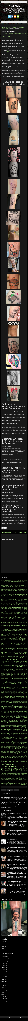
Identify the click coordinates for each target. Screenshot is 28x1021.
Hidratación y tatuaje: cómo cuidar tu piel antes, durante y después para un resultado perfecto (16, 874)
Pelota (3, 732)
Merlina (2, 712)
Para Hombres (22, 728)
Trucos (9, 775)
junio (4, 965)
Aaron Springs (8, 581)
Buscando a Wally (22, 606)
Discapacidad (20, 638)
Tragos (16, 774)
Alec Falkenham (24, 584)
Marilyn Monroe (18, 707)
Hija (7, 674)
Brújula (5, 606)
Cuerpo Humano (7, 630)
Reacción (25, 742)
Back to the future (23, 595)
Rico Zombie (10, 746)
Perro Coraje (22, 732)
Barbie (26, 596)
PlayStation (3, 738)
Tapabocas (8, 763)
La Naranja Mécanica (8, 693)
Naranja (5, 720)
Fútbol (2, 664)
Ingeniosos (25, 679)
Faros (26, 653)
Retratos (25, 745)
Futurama (5, 664)
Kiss (11, 691)
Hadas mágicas (4, 670)
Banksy (23, 596)
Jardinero (7, 686)
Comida (20, 624)
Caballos (6, 607)
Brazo (17, 604)
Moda (26, 715)
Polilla (14, 738)
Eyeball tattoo (11, 653)
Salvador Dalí (16, 750)
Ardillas (26, 590)
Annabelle (15, 589)
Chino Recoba (8, 618)
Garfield (13, 665)
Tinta (2, 773)
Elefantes (17, 647)
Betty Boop (7, 600)
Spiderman (3, 757)
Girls (26, 666)
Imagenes (24, 678)
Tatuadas (19, 764)
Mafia (20, 703)
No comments (9, 36)
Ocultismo (19, 724)
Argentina (3, 591)
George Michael (14, 666)
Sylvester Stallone (18, 761)
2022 (18, 580)
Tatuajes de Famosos (5, 768)
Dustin (14, 642)
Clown (18, 621)
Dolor (5, 640)
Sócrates (2, 756)
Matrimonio (3, 711)
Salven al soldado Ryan (23, 750)
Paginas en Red (8, 1019)
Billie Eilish (14, 600)
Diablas (5, 637)
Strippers (5, 760)
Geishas (2, 666)
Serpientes (6, 753)
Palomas (25, 726)
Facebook (16, 653)
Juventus (23, 689)
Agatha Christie (17, 582)
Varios (22, 778)
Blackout (2, 602)
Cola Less (12, 622)
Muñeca (25, 717)
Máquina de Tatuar (14, 706)
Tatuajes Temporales (14, 768)
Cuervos (12, 630)
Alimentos (3, 586)
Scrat (5, 752)
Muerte (4, 717)
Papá (10, 727)
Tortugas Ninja (8, 774)
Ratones (18, 742)
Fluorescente (3, 658)
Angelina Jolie (3, 589)
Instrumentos (3, 682)
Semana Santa (13, 752)
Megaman (23, 711)
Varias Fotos (18, 778)
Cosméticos (7, 626)
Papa (8, 727)
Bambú (13, 596)
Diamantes (12, 637)
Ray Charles (22, 742)
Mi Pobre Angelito (24, 712)
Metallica (11, 712)
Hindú (15, 674)
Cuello (20, 629)
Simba (22, 753)
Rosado (10, 748)
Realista (22, 743)
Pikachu (16, 734)
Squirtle (6, 757)
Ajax (1, 584)
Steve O (5, 758)
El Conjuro (24, 643)
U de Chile (21, 775)
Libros (9, 697)
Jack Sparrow (13, 684)
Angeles (25, 587)
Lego (18, 694)
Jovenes (26, 688)
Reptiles (22, 744)
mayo (4, 967)
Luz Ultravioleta (15, 702)
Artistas (12, 593)
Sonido (19, 756)
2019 (16, 580)
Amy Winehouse (20, 586)
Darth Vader (15, 631)
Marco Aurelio (3, 707)
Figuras (6, 656)
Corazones (21, 625)
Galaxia (9, 664)
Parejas (10, 729)
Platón (20, 737)
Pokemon (10, 738)
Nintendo (2, 722)
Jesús (13, 687)
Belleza (19, 599)
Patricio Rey (22, 729)
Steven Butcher (10, 758)
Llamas (13, 698)
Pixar (11, 737)
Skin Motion (20, 755)
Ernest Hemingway (8, 649)
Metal (8, 712)
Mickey (16, 713)
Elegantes (20, 647)
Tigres (23, 772)
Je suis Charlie (24, 686)
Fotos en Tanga (21, 660)
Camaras (5, 608)
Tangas (2, 763)
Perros (26, 732)
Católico (17, 613)
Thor (16, 772)
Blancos (20, 602)
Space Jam (25, 756)
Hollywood (12, 675)
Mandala (8, 705)
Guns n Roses (18, 669)
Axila (10, 595)
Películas (25, 730)
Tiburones (19, 772)
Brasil (10, 604)
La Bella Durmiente (4, 692)
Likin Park (13, 697)
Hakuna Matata (10, 670)
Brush (8, 606)
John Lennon (6, 688)
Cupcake (23, 630)
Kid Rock (5, 691)
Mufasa (7, 717)
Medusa (20, 711)
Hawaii (16, 671)
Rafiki (4, 742)
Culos (21, 630)
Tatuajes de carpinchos (8, 31)
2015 (10, 580)
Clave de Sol (6, 621)
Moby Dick (23, 715)
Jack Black (4, 684)
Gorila (15, 668)
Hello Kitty (10, 673)
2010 (4, 580)
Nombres (11, 722)
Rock (13, 747)
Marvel (4, 710)
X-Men (6, 784)
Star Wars (14, 757)
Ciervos (15, 619)
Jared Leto (10, 686)
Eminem (5, 648)
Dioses (16, 638)
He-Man (25, 671)
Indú (17, 679)
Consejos (8, 625)
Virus (4, 782)
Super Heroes (8, 761)
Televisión (12, 769)
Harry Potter (11, 671)
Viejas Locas (8, 780)
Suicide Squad (18, 760)
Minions (8, 715)
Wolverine (14, 783)
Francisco (2, 661)
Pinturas (12, 736)
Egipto (7, 643)
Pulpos (14, 741)
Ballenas (8, 596)
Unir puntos (8, 777)
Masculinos (24, 710)
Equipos (2, 649)
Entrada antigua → (23, 532)
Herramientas (3, 674)
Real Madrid (3, 743)
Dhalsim (6, 635)
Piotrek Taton (16, 736)
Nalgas (23, 719)
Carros (7, 612)
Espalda (3, 651)
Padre (10, 726)
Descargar (13, 634)
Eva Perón (2, 653)
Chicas (13, 617)
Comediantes (13, 624)
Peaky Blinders (14, 730)
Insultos (7, 682)
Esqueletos (21, 651)
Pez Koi (20, 733)
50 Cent (3, 581)
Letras (17, 696)
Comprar (23, 624)
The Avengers (18, 770)
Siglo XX (13, 753)
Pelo (1, 732)
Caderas (17, 607)
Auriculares (9, 594)
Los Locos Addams (22, 700)
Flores (25, 656)
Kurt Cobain (25, 691)
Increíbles (2, 679)
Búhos (17, 606)
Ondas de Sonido (11, 725)
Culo (19, 630)
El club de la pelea (18, 643)
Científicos (11, 619)
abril (4, 969)
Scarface (2, 752)
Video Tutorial (16, 779)
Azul (19, 595)
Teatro (26, 768)
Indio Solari (10, 679)
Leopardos (13, 696)
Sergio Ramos (25, 752)
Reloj (16, 744)
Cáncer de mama (24, 608)
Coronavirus (3, 626)
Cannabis (9, 609)
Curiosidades (3, 631)
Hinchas (12, 674)
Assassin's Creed (17, 593)
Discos (23, 638)
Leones (9, 696)
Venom (6, 779)
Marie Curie (8, 707)
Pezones (23, 733)
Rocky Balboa (17, 747)
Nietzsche (14, 721)
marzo (4, 971)
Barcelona (6, 598)
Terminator (2, 770)
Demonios (25, 633)
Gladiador (2, 668)
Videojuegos (21, 779)
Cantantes (14, 609)
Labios (26, 693)
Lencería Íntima (24, 694)
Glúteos (5, 668)
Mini (6, 715)
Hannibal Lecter (20, 670)
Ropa (8, 748)
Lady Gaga (5, 694)
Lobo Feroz (16, 698)
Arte (26, 591)
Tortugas (2, 774)
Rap (9, 742)
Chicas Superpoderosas (20, 617)
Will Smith (5, 783)
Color (8, 624)
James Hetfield (24, 684)
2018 (3, 988)
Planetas (16, 737)
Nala (20, 718)
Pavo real (6, 730)
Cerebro (11, 614)
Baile (5, 596)
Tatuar (20, 768)
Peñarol (14, 732)
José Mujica (22, 688)
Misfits (14, 715)
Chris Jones (19, 618)
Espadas (25, 649)
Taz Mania (23, 768)
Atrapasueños (3, 594)
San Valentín (6, 751)
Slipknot (25, 755)
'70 (1, 580)
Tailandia (23, 761)
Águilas (23, 582)
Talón (26, 761)
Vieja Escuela (3, 780)
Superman (13, 761)
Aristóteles (12, 591)
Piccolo (2, 734)
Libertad (6, 697)
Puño (21, 741)
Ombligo (6, 725)
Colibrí (21, 622)
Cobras (20, 621)
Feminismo (19, 655)
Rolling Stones (24, 747)
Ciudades (2, 621)
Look (26, 698)
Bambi (11, 596)
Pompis (20, 738)
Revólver (2, 746)
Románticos (5, 748)
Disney (10, 639)
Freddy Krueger (24, 661)
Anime (12, 589)
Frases (11, 661)
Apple (13, 590)
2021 (3, 981)
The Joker (5, 772)
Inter (23, 682)
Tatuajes (7, 28)
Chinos (11, 618)
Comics (17, 624)
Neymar (5, 721)
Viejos (11, 780)
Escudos (18, 649)
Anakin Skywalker (4, 587)
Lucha (26, 701)
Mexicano (15, 712)
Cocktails (2, 622)
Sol (10, 756)
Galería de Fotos (9, 27)
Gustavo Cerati (24, 669)
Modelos (2, 716)
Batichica (25, 598)
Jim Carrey (16, 687)
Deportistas (8, 634)
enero (4, 976)
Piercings (7, 734)
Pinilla (2, 736)
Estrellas (20, 652)
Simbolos (25, 753)
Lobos (20, 698)
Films (9, 656)
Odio (22, 724)
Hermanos (25, 673)
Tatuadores (24, 765)
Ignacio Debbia (16, 678)
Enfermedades (18, 648)
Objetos (11, 724)
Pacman (7, 726)
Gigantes (19, 666)
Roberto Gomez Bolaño (5, 747)
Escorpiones (14, 649)
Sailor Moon (5, 750)
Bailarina (2, 596)
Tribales (2, 775)
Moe (4, 716)
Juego (2, 689)
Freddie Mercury (18, 661)
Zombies (22, 784)
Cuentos (23, 629)
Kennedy (2, 691)
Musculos (2, 718)
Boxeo (4, 604)
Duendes (6, 642)
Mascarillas (11, 710)
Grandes (23, 668)
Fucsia (23, 662)
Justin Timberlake (18, 689)
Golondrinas (12, 668)
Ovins (24, 725)
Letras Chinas (20, 696)
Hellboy (6, 673)
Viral (26, 780)
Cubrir (17, 629)
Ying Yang (12, 784)
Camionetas (15, 608)
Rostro (19, 748)
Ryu (24, 748)
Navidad (17, 720)
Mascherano (16, 710)
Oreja (15, 725)
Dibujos (16, 637)
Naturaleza (13, 720)
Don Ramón (9, 640)
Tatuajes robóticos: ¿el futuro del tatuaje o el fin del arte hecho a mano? (17, 857)
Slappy (23, 755)
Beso (2, 600)
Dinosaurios (5, 638)
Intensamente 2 (19, 682)
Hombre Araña (21, 675)
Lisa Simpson (5, 698)
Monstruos (13, 716)
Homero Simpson (14, 677)
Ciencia (7, 619)
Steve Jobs (2, 758)
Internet (8, 683)
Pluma (6, 738)
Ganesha (7, 665)
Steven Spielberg (16, 758)
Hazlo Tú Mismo (21, 671)
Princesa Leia (24, 739)
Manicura (15, 705)
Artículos (8, 593)
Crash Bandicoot (24, 626)
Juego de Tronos (6, 689)
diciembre (5, 949)
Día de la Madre (11, 635)
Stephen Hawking (19, 757)
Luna (11, 702)
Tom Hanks (15, 773)
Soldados (13, 756)
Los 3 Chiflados (9, 700)
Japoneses (3, 686)
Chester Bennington (13, 616)
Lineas (21, 697)
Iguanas (20, 678)
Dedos (12, 633)
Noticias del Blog (23, 722)
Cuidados (16, 630)
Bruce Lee (2, 606)
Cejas (22, 613)
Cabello (10, 607)
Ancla (16, 587)
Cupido (26, 630)
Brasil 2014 (13, 604)
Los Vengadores (22, 701)
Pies (14, 734)
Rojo (21, 747)
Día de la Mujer (17, 635)
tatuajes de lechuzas (7, 52)
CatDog (14, 613)
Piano (26, 733)
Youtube (15, 784)
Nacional (17, 718)
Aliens (26, 585)
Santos (19, 751)
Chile (26, 617)
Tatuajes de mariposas (12, 839)
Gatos (16, 665)
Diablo (8, 637)
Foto (13, 658)
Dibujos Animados (22, 637)
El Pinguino (7, 645)
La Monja (2, 693)
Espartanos (17, 651)
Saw (26, 751)
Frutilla (20, 662)
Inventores (13, 683)
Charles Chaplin (22, 614)
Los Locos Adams (16, 700)
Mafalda (17, 703)
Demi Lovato (20, 633)
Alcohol (20, 584)
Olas (26, 724)
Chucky (23, 618)
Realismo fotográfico (16, 743)
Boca (9, 603)
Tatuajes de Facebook (22, 766)
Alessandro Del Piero (4, 585)
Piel (4, 734)
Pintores (8, 736)
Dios (12, 638)
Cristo (2, 629)
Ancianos (13, 587)
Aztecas (16, 595)
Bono (23, 603)
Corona (25, 625)
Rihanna (14, 746)
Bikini (10, 600)
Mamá (2, 705)
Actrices (7, 582)
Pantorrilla (3, 727)
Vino (21, 780)
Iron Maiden (20, 683)
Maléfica (25, 703)
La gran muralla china (23, 692)
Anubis (7, 590)
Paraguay (7, 729)
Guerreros (10, 669)
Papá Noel (13, 727)
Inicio (3, 26)
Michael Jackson (4, 713)
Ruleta (22, 748)
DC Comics (25, 631)
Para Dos (17, 727)
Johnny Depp (11, 688)
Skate (16, 755)
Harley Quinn (6, 671)
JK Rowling (22, 687)
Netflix (2, 721)
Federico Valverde (4, 655)
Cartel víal (13, 612)
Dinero (2, 638)
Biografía (17, 600)
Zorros (25, 784)
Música (5, 719)
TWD (18, 775)
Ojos (24, 724)
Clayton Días (11, 621)
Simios (2, 755)
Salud (12, 750)
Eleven (24, 647)
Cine (23, 619)
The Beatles (23, 770)
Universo (12, 777)
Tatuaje (7, 767)
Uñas (16, 777)
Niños (5, 722)
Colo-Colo (23, 622)
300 (26, 580)
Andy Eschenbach (20, 587)
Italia (2, 684)
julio (4, 963)
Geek (26, 665)
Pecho (21, 730)
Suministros (23, 760)
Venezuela (2, 779)
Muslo (9, 719)
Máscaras (7, 710)
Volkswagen (8, 782)
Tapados (13, 763)
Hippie (22, 674)
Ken (26, 689)
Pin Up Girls (21, 734)
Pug (12, 741)
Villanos (14, 780)
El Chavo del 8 (12, 643)
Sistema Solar (12, 755)
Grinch (2, 669)
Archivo (16, 790)
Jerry (6, 687)
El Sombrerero (7, 647)
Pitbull (8, 737)
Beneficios (25, 599)
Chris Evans (15, 618)
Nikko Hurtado (19, 721)
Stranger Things (21, 758)
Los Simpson (16, 701)
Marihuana (13, 707)
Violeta (24, 780)
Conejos (5, 625)
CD (20, 613)
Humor (12, 678)
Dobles (2, 640)
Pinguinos (25, 734)
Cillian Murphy (19, 619)
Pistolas (5, 737)
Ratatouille (14, 742)
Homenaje (9, 677)
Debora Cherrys (7, 633)
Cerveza (17, 614)
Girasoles (23, 666)
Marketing (20, 708)
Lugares (2, 702)
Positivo (6, 739)
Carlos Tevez (21, 611)
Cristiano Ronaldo (14, 628)
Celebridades (25, 613)
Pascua (18, 729)
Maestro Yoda (12, 703)
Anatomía (9, 587)
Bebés (5, 599)
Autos (20, 594)
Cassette (7, 613)
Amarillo (9, 586)
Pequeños (18, 732)
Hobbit (6, 675)
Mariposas (5, 708)
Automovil (17, 594)
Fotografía (2, 660)
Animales (7, 26)
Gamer (5, 665)
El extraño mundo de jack (9, 644)
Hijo (9, 674)
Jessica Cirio (9, 687)
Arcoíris (23, 590)
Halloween (15, 670)
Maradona (20, 706)
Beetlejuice (13, 599)
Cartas (10, 612)
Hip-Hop (19, 674)
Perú (11, 733)
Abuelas (26, 581)
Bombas (17, 603)
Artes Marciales (3, 593)
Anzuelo (10, 590)
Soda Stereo (7, 756)
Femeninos (13, 655)
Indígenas (6, 679)
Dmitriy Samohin (24, 639)
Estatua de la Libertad (11, 652)
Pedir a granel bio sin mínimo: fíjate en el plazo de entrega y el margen (16, 848)
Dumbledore (11, 642)
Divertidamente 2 (15, 639)
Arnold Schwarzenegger (21, 591)
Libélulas (2, 697)
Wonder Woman (19, 783)
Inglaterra (3, 681)
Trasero (19, 774)
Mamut (5, 705)
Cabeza (13, 607)
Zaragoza (18, 784)
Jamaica (20, 684)
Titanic (9, 773)
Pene (12, 732)
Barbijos (2, 598)
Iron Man (24, 683)
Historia (25, 674)
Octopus (14, 724)
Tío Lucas (4, 773)
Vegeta (25, 778)
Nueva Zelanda (7, 724)
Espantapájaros (8, 651)
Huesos (24, 677)
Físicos (17, 656)
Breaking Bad (21, 604)
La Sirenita (15, 693)
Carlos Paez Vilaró (16, 611)
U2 (23, 775)
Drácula (20, 640)
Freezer (7, 662)
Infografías (20, 679)
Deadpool (2, 633)
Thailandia (14, 770)
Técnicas (2, 769)
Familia (20, 653)
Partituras (15, 729)
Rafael (2, 742)
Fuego (26, 662)
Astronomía (23, 593)
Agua (21, 582)
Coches (23, 621)
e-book (17, 642)
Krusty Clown (20, 691)
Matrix (6, 711)
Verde (12, 779)
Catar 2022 (11, 613)
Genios (5, 666)
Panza (6, 727)
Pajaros (19, 726)
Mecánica (16, 711)
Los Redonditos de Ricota (8, 701)
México (18, 712)
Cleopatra (14, 621)
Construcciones (13, 625)
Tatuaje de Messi (6, 899)
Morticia (24, 716)
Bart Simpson (13, 598)
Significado (15, 27)
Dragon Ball (24, 640)
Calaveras (21, 607)
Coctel (5, 622)
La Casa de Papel (11, 692)
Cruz (9, 629)
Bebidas (9, 599)
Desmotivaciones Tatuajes (21, 634)
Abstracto (22, 581)
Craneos (20, 626)
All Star (6, 586)
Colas (15, 622)
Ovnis (26, 725)
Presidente (19, 739)
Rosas (16, 748)
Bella (16, 599)
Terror (6, 770)
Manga (11, 705)
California (25, 607)
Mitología (17, 715)
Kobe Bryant (15, 691)
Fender (22, 655)
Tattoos (3, 28)
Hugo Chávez (6, 678)
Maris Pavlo (10, 708)
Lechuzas (12, 694)
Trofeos (6, 775)
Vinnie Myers (18, 780)
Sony (22, 756)
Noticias (18, 722)
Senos (17, 752)
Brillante (25, 604)
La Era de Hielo (16, 692)
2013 (6, 580)
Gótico (19, 668)
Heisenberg (2, 673)
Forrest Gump (9, 658)
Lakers (8, 694)
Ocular (16, 724)
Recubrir (25, 743)
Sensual (20, 752)
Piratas (21, 736)
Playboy (26, 737)
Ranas (7, 742)
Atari (26, 593)
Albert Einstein (15, 584)
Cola (9, 622)
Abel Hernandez (18, 581)
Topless (23, 773)
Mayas (13, 711)
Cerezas (14, 614)
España (12, 651)
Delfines (15, 633)
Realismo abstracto (9, 743)
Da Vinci (7, 631)
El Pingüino (12, 645)
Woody (23, 783)
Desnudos (3, 635)
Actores (4, 582)
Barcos (9, 598)
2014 (8, 580)
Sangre (11, 751)
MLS (20, 715)
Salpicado (9, 750)
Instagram (25, 681)
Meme (26, 711)
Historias (2, 675)
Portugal (2, 739)
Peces (18, 730)
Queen (24, 741)
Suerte (8, 760)
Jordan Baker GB (17, 688)
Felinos (8, 655)
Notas (15, 722)
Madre (23, 702)
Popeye (25, 738)
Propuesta (6, 741)
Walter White (18, 782)
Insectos (15, 681)
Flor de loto (21, 656)
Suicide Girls (12, 760)
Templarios (20, 769)
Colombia (4, 624)
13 (2, 580)
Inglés (6, 681)
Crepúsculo (5, 628)
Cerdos (9, 614)
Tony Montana (19, 773)
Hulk (9, 678)
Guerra (6, 669)
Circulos (26, 619)
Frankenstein (6, 661)
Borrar (2, 604)
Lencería (20, 694)
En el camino (9, 648)
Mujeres (18, 717)
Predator (15, 739)
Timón (26, 772)
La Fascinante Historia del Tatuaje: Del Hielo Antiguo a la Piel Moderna (17, 822)
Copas (17, 625)
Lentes (6, 696)
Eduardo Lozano (21, 642)
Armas (15, 591)
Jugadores (12, 690)
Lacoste (2, 694)
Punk (19, 741)
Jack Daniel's (9, 684)
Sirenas (8, 755)
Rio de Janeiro (18, 746)
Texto (11, 770)
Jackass (18, 684)
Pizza (13, 737)
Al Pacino (4, 584)
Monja (7, 716)
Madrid (8, 703)
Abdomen (13, 581)
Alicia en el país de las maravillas (17, 585)
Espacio (21, 649)
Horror (19, 677)
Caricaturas (10, 611)
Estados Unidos (4, 652)
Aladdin (8, 584)
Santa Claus (15, 751)
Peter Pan (17, 733)
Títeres (12, 773)
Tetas (8, 770)
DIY (19, 639)
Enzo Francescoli (24, 648)
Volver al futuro (12, 782)
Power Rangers (10, 739)
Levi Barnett (25, 696)
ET (26, 652)
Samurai (2, 751)
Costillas (10, 626)
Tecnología (7, 769)
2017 (14, 580)
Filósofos (11, 656)
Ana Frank (25, 586)
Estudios (24, 652)
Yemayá (9, 784)
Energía (13, 648)
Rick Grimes (6, 746)
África (13, 582)
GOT (17, 668)
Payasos (9, 730)
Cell (4, 614)
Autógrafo (12, 594)
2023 (21, 580)
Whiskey (25, 782)
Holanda (8, 675)
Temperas (16, 769)
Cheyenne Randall (21, 616)
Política (16, 738)
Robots (10, 747)
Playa (23, 737)
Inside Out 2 (20, 681)
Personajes (3, 733)
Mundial (21, 717)
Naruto (9, 720)
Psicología (9, 741)
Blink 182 (24, 602)
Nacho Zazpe (13, 718)
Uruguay (19, 777)
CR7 (17, 626)
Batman (2, 599)
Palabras (22, 726)
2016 (12, 580)
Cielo (4, 619)
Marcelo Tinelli (24, 706)
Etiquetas (10, 790)
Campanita (19, 608)
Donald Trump (13, 640)
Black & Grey (25, 600)
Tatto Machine (19, 763)
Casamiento (25, 612)
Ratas (11, 742)
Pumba (17, 741)
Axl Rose (12, 595)
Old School (3, 725)
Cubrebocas (14, 629)
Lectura (15, 694)
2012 (3, 1001)
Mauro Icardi (10, 711)
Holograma (16, 675)
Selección (8, 752)
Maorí (2, 706)
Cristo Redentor (5, 629)
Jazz (15, 686)
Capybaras (11, 26)
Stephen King (25, 757)
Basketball (22, 598)
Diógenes (9, 638)
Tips (7, 773)
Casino (2, 613)
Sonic (16, 756)
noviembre (5, 952)
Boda (11, 603)
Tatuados (2, 766)
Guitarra (14, 669)
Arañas (16, 590)
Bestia (4, 600)
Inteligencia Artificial (13, 682)
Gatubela (18, 665)
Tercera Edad (25, 769)
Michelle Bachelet (11, 713)
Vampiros (13, 778)
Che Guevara (5, 616)
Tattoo (25, 763)
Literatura (9, 698)
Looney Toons (3, 700)
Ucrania (26, 775)
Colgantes (17, 622)
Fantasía (23, 653)
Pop (23, 738)
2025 (3, 944)
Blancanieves (6, 602)
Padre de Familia (14, 726)
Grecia (26, 668)
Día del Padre (22, 635)
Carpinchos (16, 26)
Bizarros (21, 600)
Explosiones (7, 653)
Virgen (2, 782)
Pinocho (5, 736)
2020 (3, 983)
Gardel (10, 665)
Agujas (26, 582)
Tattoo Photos (21, 27)
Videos (25, 779)
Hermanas (21, 673)
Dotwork (17, 640)
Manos (25, 705)
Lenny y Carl (3, 696)
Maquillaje (8, 706)
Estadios (25, 651)
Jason (13, 686)
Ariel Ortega (7, 591)
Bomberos (20, 603)
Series (2, 753)
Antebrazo (20, 589)
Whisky (2, 783)
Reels (7, 744)
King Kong (9, 691)
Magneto (22, 703)
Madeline (20, 702)
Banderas (20, 596)
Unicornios (3, 777)
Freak (14, 661)
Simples (5, 755)
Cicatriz (26, 618)
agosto (4, 961)
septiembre (5, 958)
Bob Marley (6, 603)
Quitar (26, 741)
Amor (16, 586)
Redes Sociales (3, 744)
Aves (5, 595)
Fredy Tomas (3, 662)
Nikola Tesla (24, 721)
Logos (24, 698)
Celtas (7, 614)
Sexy (10, 753)
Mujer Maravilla (13, 717)
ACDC (1, 582)
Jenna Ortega (3, 687)
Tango (5, 763)
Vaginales (3, 778)
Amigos (13, 586)
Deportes (2, 634)
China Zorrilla (3, 618)
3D (1, 581)
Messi (5, 712)
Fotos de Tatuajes (14, 6)
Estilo (17, 652)
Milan (19, 713)
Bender (22, 599)
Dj (20, 639)
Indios (14, 679)
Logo (22, 698)
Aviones (7, 595)
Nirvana (8, 722)
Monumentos (18, 716)
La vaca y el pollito (20, 693)
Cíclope (2, 619)
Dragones (3, 642)
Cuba (11, 629)
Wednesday (22, 782)
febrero (4, 974)
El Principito (16, 645)
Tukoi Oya (12, 775)
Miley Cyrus (22, 713)
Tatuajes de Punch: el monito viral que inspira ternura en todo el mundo (17, 831)
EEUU (4, 643)
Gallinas (22, 664)
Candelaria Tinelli (4, 609)
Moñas (22, 716)
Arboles (19, 590)
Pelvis (9, 732)
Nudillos (2, 724)
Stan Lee (10, 757)
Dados (11, 631)
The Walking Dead (11, 772)
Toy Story (13, 774)
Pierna (10, 734)
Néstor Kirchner (24, 720)
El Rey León (21, 645)
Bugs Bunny (14, 606)
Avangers (23, 594)
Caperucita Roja (20, 609)
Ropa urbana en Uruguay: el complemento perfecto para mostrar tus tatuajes (16, 865)
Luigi (5, 702)
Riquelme (23, 746)
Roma (2, 748)
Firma (14, 656)
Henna (14, 673)
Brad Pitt (7, 604)
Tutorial (15, 775)
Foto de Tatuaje (21, 658)
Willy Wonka (9, 783)
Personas (8, 733)
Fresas (10, 662)
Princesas (2, 741)
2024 (23, 580)
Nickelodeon (9, 721)
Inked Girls (11, 681)
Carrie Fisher (3, 612)
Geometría (9, 666)
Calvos (2, 608)
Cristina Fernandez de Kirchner (22, 628)
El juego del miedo (22, 644)
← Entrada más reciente (6, 532)
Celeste (2, 614)
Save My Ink (23, 751)
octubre (5, 956)
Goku (8, 668)
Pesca (14, 733)
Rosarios (13, 748)
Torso (26, 773)
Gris (4, 669)
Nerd (20, 720)
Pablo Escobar (3, 726)
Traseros (23, 774)
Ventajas (8, 779)
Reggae (9, 744)
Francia (26, 660)
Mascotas (20, 710)
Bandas (16, 596)
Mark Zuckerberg (15, 708)
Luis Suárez (8, 702)
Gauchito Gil (23, 665)
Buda (10, 606)
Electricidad (12, 647)
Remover (19, 744)
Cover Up (15, 626)
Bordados (25, 603)
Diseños (7, 639)
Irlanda (16, 683)
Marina (23, 707)
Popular (3, 790)
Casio (4, 613)
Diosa (14, 638)
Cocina (26, 621)
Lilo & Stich (17, 697)
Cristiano (8, 628)
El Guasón (17, 644)
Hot (22, 677)
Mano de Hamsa (21, 705)
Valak (10, 778)
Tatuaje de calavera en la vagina (14, 881)
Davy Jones (20, 631)
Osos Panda (21, 725)
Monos (9, 716)
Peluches (6, 732)
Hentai (17, 673)
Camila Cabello (9, 608)
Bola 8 (14, 603)
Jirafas (19, 687)
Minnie (11, 715)
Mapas (4, 706)
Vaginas (7, 778)
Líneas (24, 697)
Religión (13, 745)
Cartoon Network (19, 612)
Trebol (26, 774)
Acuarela (10, 582)
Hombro (4, 677)
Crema (2, 628)
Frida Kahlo (14, 662)
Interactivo (5, 683)
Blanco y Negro (14, 602)
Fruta (17, 662)
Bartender (17, 598)
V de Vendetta (24, 777)
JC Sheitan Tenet (19, 686)
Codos (7, 622)
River (26, 746)
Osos (18, 725)
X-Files (3, 784)
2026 (25, 580)
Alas (11, 584)
